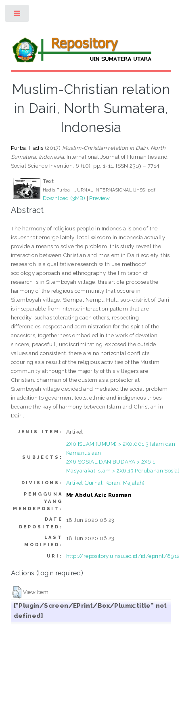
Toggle (17, 15)
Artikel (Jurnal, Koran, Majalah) (105, 482)
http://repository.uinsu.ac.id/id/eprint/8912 (123, 556)
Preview (99, 198)
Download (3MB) (64, 198)
